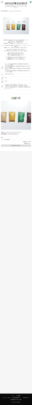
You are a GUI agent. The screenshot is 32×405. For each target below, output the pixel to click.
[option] (13, 97)
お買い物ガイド (26, 397)
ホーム (13, 395)
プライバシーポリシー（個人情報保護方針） (12, 397)
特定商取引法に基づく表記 (16, 399)
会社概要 (18, 395)
